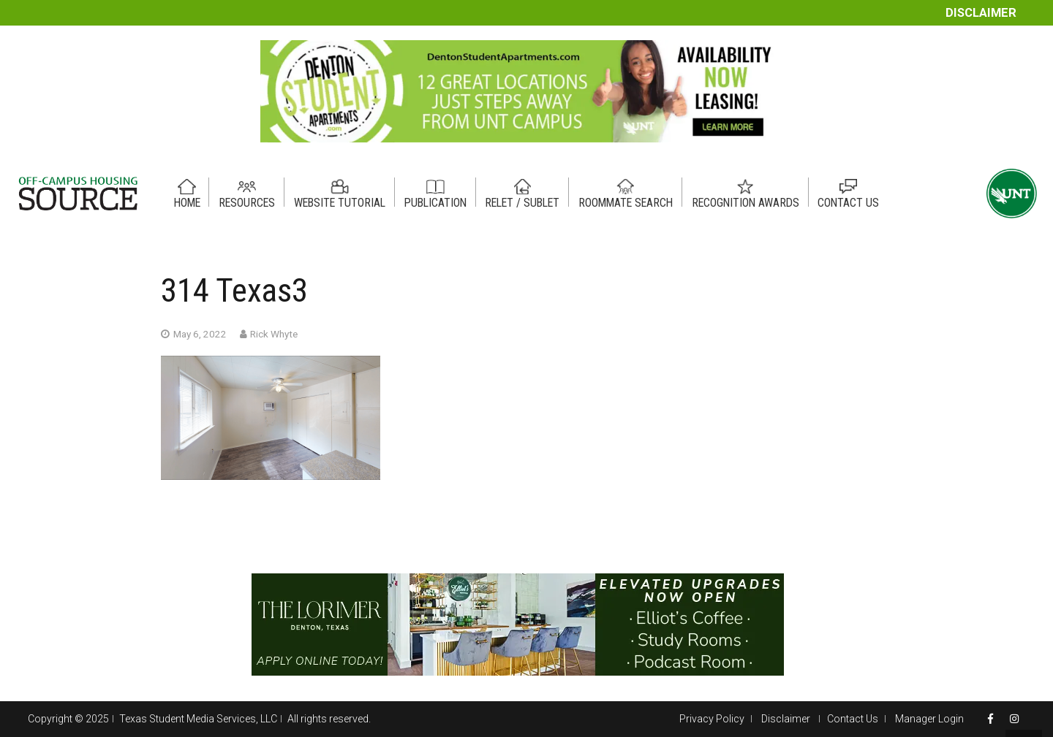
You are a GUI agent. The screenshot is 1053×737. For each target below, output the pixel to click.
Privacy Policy (711, 719)
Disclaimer (981, 13)
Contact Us (852, 719)
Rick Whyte (274, 334)
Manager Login (929, 719)
